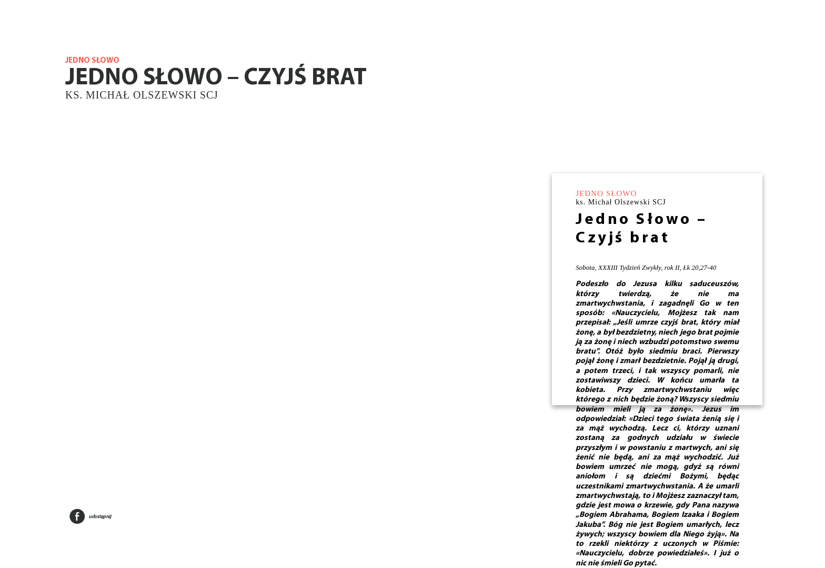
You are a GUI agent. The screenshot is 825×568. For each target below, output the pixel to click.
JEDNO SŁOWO (606, 193)
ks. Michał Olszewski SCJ (141, 95)
